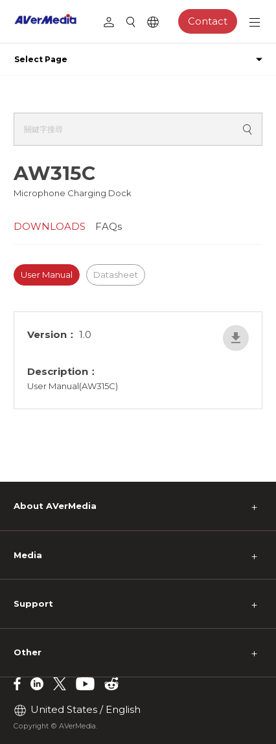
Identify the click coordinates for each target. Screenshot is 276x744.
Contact (207, 21)
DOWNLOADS (50, 226)
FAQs (108, 226)
